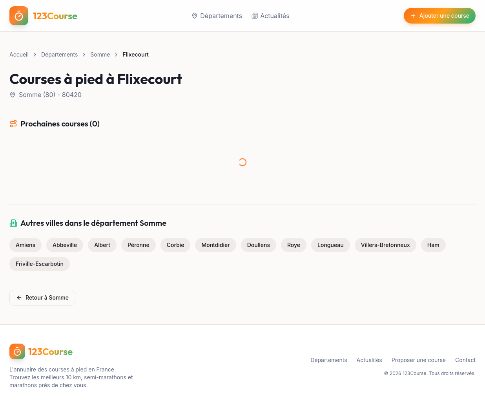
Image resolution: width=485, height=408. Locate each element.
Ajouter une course (439, 15)
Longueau (330, 245)
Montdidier (215, 245)
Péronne (139, 245)
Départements (216, 16)
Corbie (175, 245)
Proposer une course (419, 360)
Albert (102, 245)
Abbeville (65, 245)
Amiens (25, 245)
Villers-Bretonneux (385, 245)
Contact (465, 360)
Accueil (19, 54)
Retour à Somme (42, 297)
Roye (293, 245)
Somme (100, 54)
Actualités (270, 16)
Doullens (258, 245)
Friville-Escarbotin (40, 263)
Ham (433, 245)
